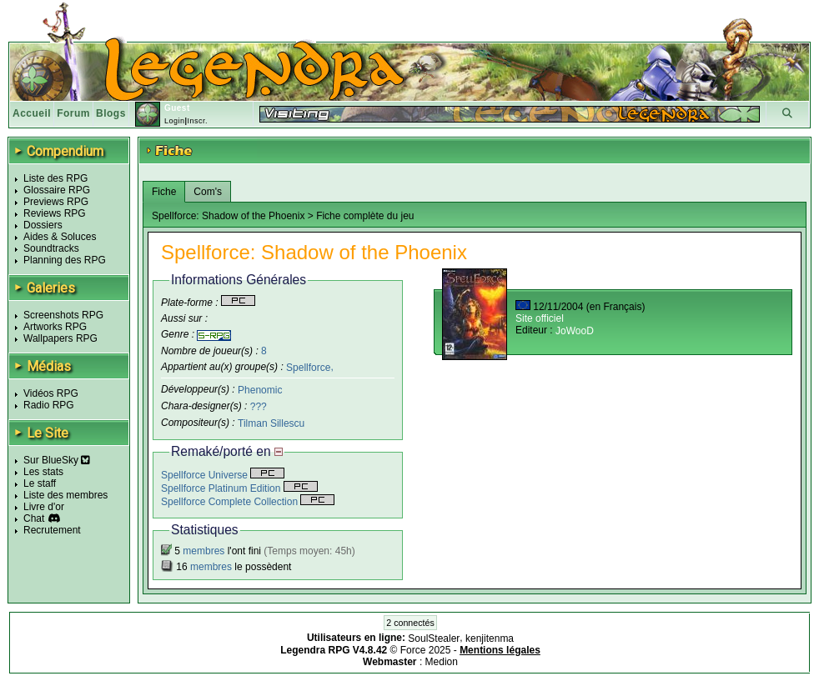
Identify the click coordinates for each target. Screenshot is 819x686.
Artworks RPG (55, 327)
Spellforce (308, 367)
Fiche (164, 192)
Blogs (111, 113)
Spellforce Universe (222, 475)
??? (258, 407)
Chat (33, 518)
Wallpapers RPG (60, 338)
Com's (207, 192)
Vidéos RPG (50, 393)
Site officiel (539, 318)
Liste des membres (65, 495)
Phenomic (260, 390)
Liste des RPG (55, 178)
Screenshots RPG (63, 315)
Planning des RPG (64, 260)
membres (203, 551)
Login (174, 121)
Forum (73, 113)
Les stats (43, 472)
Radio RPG (48, 405)
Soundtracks (51, 248)
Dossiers (43, 225)
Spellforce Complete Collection (247, 502)
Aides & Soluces (59, 237)
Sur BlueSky (56, 460)
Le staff (39, 483)
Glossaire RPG (56, 190)
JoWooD (574, 331)
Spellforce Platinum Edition (239, 488)
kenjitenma (489, 638)
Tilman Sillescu (271, 423)
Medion (441, 662)
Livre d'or (43, 507)
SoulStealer (434, 638)
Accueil (32, 113)
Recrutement (52, 530)
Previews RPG (55, 202)
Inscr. (197, 121)
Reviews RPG (54, 213)
